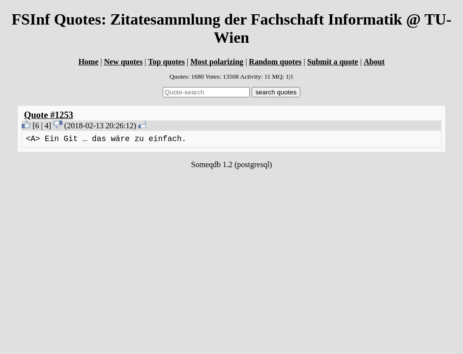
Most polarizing (216, 62)
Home (88, 62)
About (374, 62)
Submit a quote (332, 62)
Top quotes (166, 62)
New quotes (123, 62)
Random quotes (275, 62)
